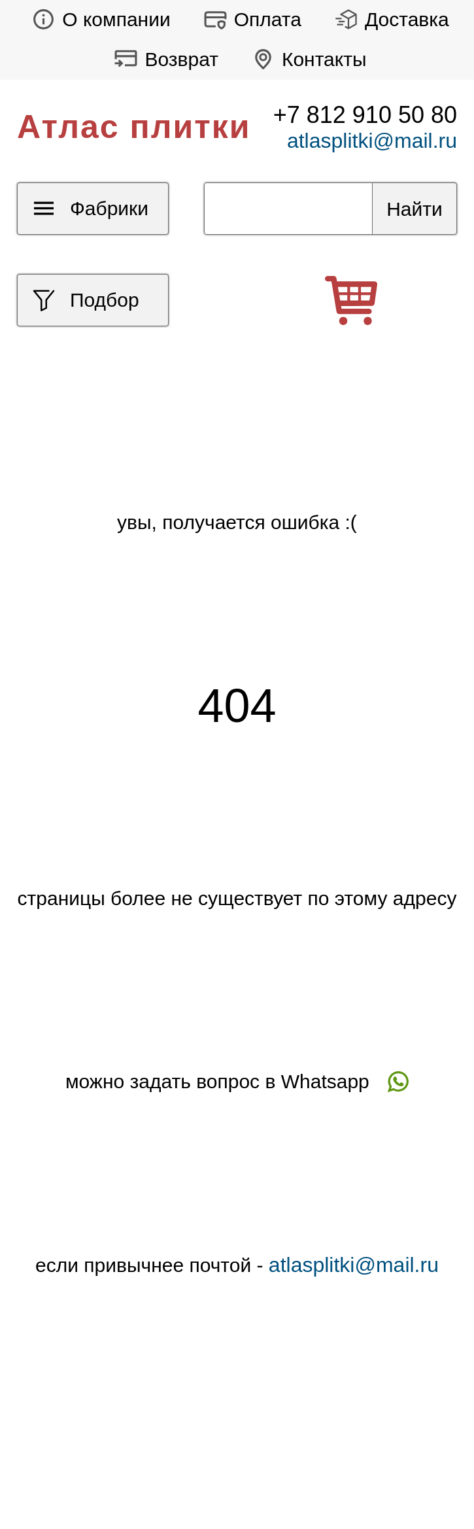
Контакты (306, 59)
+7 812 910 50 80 (365, 114)
